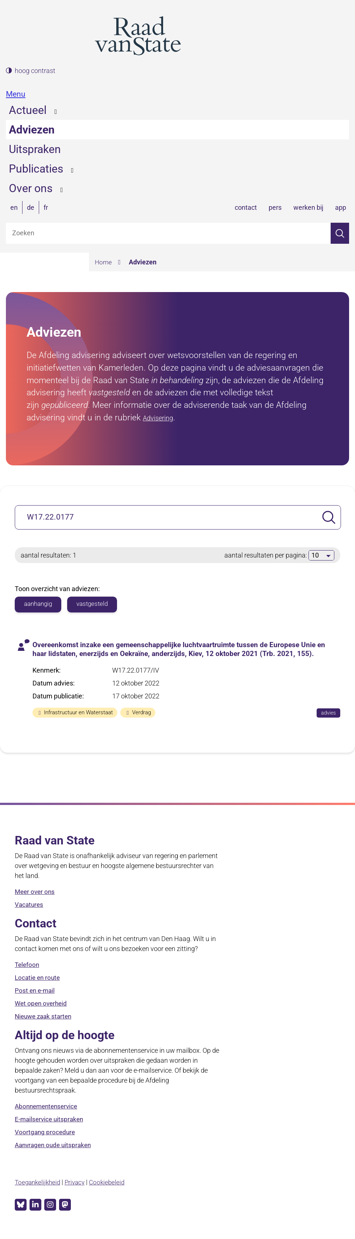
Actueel (27, 110)
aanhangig (39, 604)
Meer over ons (36, 894)
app (340, 207)
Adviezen (32, 129)
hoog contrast (35, 70)
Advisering (162, 417)
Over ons (30, 188)
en (14, 207)
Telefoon (28, 967)
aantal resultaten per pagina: (266, 555)
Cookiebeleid (111, 1183)
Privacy (78, 1183)
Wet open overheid (42, 1005)
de (30, 207)
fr (46, 207)
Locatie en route (38, 979)
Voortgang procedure (46, 1134)
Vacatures (30, 906)
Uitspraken (35, 149)
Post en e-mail (35, 992)
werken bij (308, 207)
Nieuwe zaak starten (45, 1018)
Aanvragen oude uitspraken (55, 1147)
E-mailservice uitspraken (50, 1121)
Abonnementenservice (48, 1108)
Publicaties (36, 168)
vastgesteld (96, 604)
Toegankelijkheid (39, 1183)
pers (275, 207)
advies (330, 714)
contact (246, 207)
